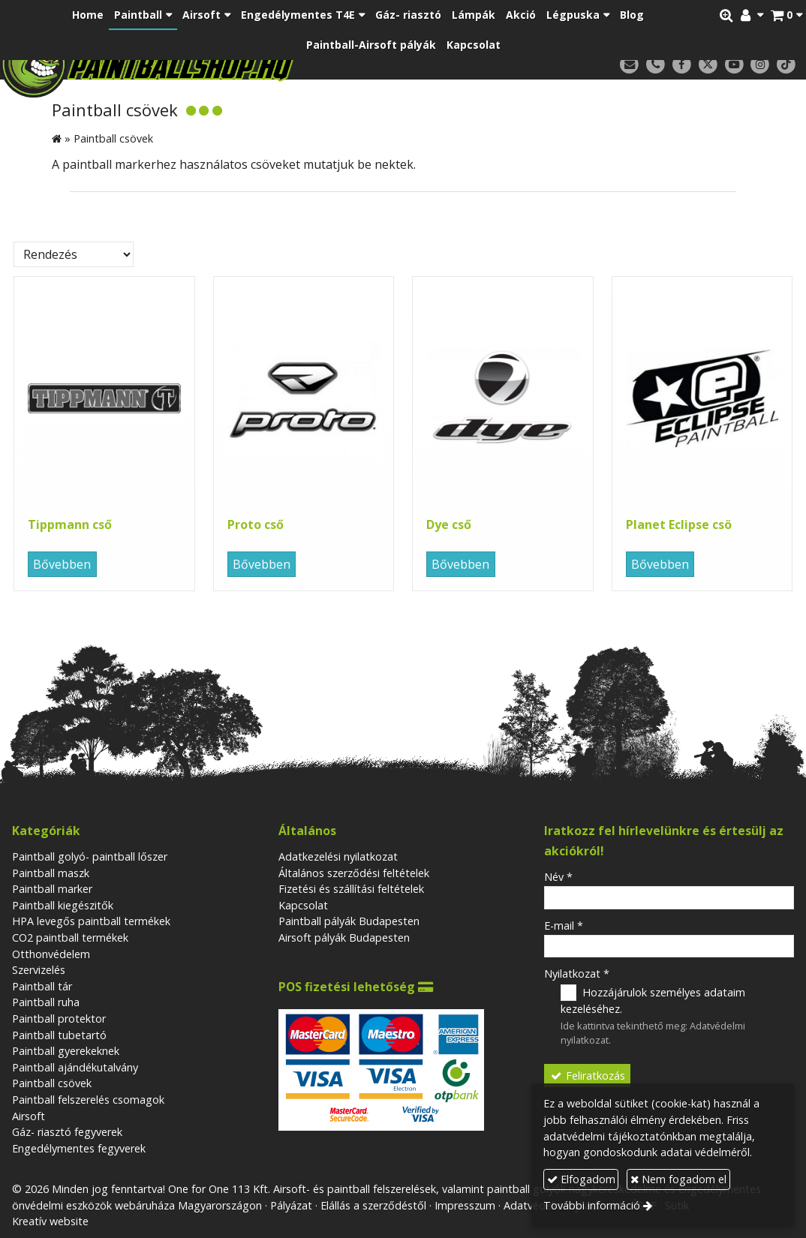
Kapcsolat (303, 905)
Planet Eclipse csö (679, 524)
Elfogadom (581, 1179)
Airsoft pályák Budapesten (344, 937)
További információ (591, 1205)
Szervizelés (38, 970)
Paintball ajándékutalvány (75, 1067)
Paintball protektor (59, 1018)
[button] (786, 15)
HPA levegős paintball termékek (91, 921)
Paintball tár (42, 986)
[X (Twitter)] (708, 65)
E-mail (563, 925)
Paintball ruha (46, 1002)
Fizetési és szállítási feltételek (351, 889)
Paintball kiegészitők (62, 905)
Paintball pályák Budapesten (349, 921)
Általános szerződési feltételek (353, 873)
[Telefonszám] (655, 65)
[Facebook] (682, 65)
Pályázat (291, 1205)
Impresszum (465, 1205)
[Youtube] (734, 65)
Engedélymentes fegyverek (79, 1148)
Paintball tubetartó (59, 1035)
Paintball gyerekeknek (65, 1051)
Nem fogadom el (678, 1179)
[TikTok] (786, 65)
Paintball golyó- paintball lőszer (89, 856)
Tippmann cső (70, 524)
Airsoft (28, 1116)
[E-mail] (629, 65)
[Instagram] (760, 65)
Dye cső (448, 524)
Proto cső (255, 524)
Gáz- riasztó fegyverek (67, 1132)
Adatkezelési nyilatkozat (338, 856)
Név (558, 877)
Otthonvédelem (51, 954)
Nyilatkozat (576, 973)
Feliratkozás (587, 1075)
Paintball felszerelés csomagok (88, 1099)
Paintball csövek (52, 1083)
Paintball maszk (50, 873)
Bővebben (62, 564)
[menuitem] (88, 15)
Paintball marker (52, 889)
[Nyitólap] (214, 64)
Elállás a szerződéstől (373, 1205)
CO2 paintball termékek (70, 937)
